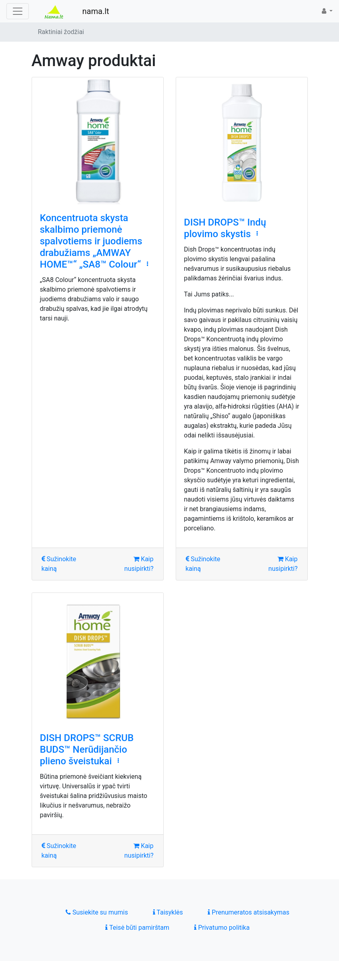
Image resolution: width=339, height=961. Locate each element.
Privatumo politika (222, 927)
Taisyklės (168, 912)
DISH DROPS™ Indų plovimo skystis (225, 228)
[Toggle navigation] (17, 11)
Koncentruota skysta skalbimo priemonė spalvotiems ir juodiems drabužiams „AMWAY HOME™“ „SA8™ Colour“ (91, 241)
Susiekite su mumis (97, 912)
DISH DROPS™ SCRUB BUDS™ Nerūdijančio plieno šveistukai (87, 749)
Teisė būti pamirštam (137, 927)
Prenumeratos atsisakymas (248, 912)
